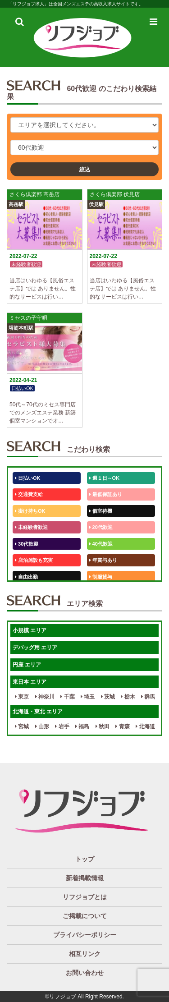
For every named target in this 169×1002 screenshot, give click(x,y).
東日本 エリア (29, 682)
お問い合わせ (85, 972)
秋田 (103, 726)
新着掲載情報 (85, 878)
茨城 (108, 697)
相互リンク (84, 953)
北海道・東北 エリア (38, 711)
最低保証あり (105, 494)
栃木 (128, 697)
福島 (82, 726)
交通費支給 (29, 494)
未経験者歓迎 (31, 527)
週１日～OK (104, 478)
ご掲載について (85, 915)
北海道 (145, 726)
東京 (22, 697)
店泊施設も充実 (34, 560)
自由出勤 (26, 576)
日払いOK (28, 478)
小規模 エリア (29, 630)
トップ (84, 859)
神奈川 (45, 697)
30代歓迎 (26, 544)
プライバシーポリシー (84, 934)
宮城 (22, 726)
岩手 (62, 726)
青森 (122, 726)
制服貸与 (100, 576)
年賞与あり (103, 560)
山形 (42, 726)
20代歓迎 (101, 527)
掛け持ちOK (30, 511)
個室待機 (100, 511)
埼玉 (88, 697)
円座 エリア (27, 665)
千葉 (67, 697)
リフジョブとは (85, 897)
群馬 (148, 697)
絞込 (84, 169)
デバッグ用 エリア (35, 647)
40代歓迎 (101, 544)
